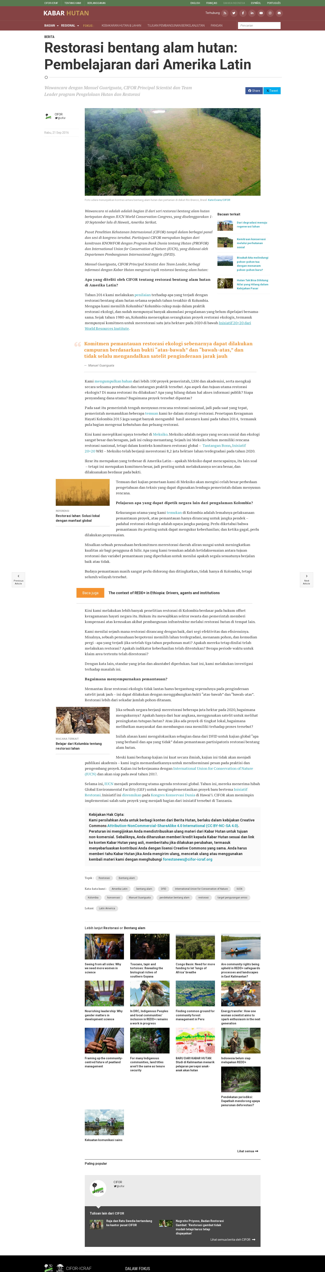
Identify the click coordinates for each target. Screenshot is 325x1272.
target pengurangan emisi (232, 897)
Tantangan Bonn (216, 445)
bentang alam (144, 888)
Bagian (49, 25)
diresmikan (131, 794)
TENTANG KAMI (72, 3)
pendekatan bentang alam (174, 897)
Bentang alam (127, 878)
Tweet (272, 90)
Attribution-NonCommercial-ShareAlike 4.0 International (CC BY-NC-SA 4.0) (172, 826)
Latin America (107, 908)
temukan (174, 512)
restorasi (203, 897)
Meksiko (160, 434)
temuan (151, 413)
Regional (68, 25)
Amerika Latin (119, 888)
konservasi (113, 897)
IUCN (108, 783)
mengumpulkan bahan (113, 381)
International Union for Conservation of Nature (201, 888)
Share (254, 90)
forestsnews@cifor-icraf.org (187, 859)
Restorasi (104, 878)
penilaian (143, 294)
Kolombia (93, 897)
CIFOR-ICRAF (51, 3)
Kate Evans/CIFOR (219, 200)
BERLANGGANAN (96, 3)
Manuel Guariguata (140, 897)
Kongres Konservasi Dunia (173, 794)
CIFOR (59, 114)
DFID (163, 888)
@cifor (60, 118)
